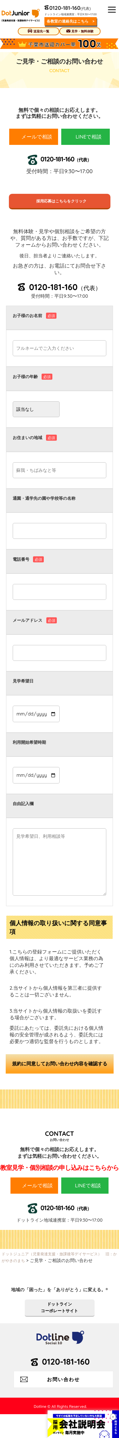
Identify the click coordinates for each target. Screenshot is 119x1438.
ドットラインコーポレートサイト (59, 1307)
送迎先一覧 (41, 31)
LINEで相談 (89, 136)
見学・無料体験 (82, 31)
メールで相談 (36, 136)
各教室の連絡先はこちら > (70, 21)
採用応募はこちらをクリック (59, 201)
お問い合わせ (63, 1379)
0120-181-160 (64, 7)
